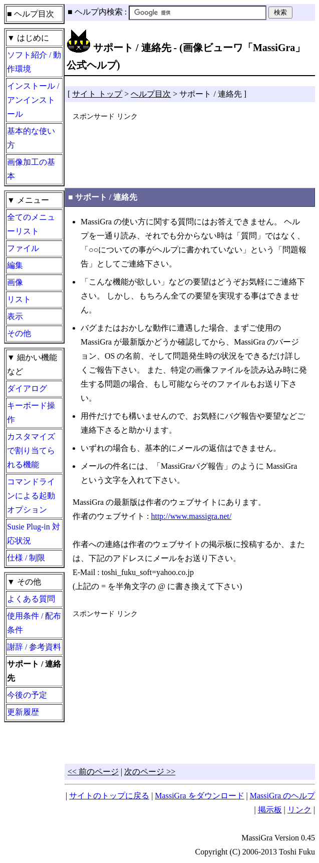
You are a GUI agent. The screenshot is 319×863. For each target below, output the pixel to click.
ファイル (23, 248)
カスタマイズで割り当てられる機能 (31, 450)
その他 (19, 333)
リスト (19, 299)
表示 (15, 316)
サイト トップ (97, 94)
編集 (15, 265)
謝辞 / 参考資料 (34, 647)
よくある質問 (31, 599)
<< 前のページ (93, 771)
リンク (299, 809)
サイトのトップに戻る (109, 795)
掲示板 (270, 809)
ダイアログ (27, 388)
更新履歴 (23, 712)
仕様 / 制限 (26, 557)
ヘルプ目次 (151, 94)
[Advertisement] (190, 148)
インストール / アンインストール (33, 100)
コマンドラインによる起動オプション (31, 495)
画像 (15, 282)
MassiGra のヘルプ (282, 795)
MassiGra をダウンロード (199, 795)
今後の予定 (27, 695)
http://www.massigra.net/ (191, 516)
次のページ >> (149, 771)
